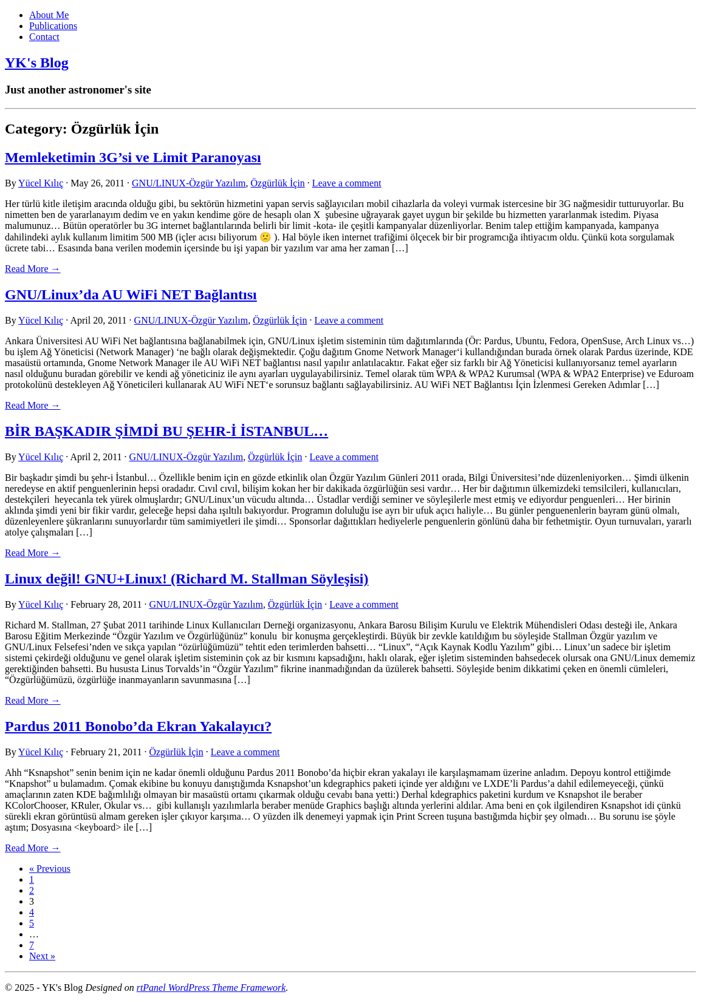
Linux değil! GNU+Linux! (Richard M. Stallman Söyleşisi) (186, 578)
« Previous (49, 868)
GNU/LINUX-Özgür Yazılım (189, 183)
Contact (44, 37)
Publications (53, 26)
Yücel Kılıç (40, 183)
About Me (49, 15)
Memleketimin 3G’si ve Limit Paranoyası (133, 157)
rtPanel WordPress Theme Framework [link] (211, 987)
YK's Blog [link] (37, 62)
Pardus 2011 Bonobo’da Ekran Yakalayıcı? (138, 726)
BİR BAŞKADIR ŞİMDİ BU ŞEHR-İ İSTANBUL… (166, 431)
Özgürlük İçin (278, 183)
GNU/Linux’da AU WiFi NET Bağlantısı (131, 294)
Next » (42, 956)
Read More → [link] (33, 269)
